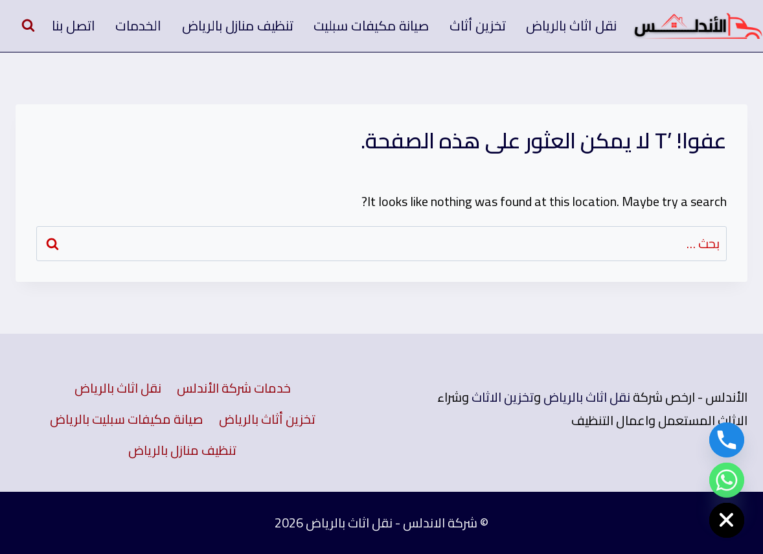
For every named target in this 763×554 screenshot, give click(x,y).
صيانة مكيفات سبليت (371, 25)
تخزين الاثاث (503, 397)
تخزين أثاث (478, 25)
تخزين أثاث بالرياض (267, 419)
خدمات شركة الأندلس (234, 388)
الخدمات (138, 25)
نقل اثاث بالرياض (571, 25)
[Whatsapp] (726, 480)
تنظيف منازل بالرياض (237, 25)
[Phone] (726, 439)
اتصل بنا (73, 25)
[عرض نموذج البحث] (27, 26)
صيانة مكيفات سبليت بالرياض (126, 419)
